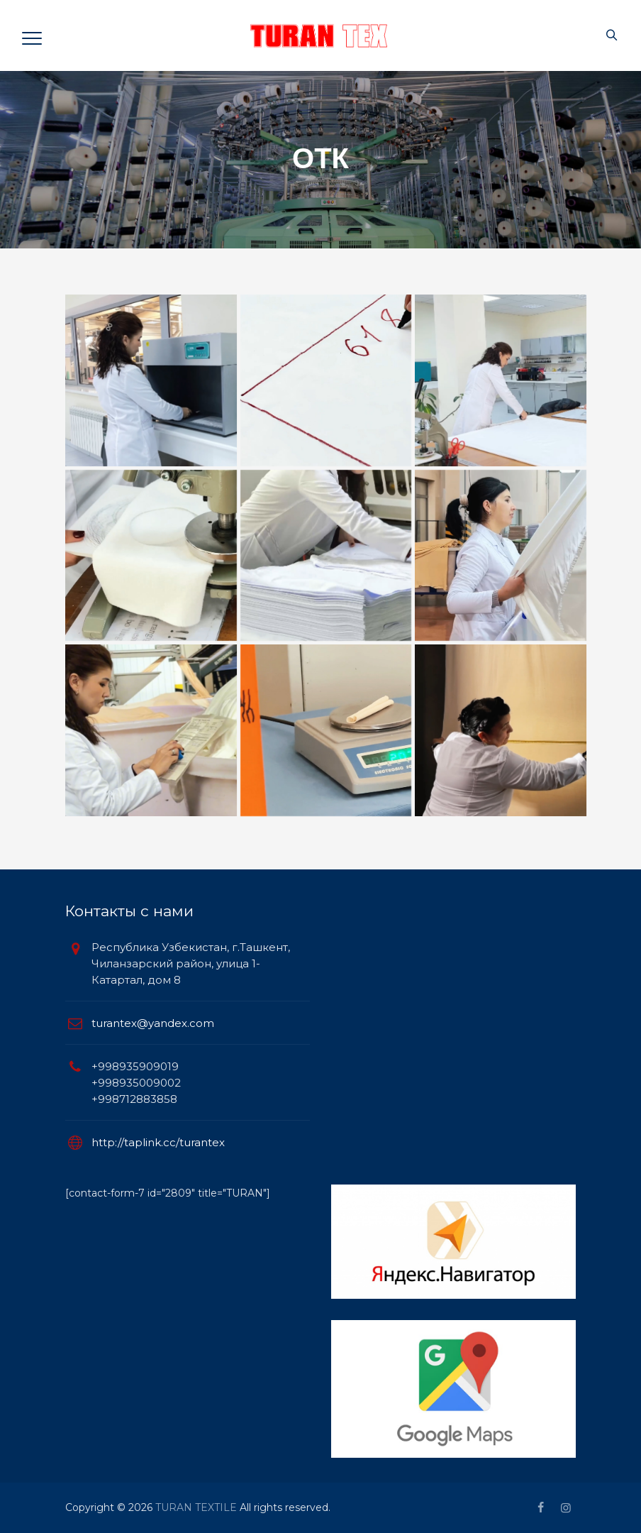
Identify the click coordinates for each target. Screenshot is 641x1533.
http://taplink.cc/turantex (158, 1142)
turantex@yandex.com (152, 1023)
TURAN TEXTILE (196, 1507)
